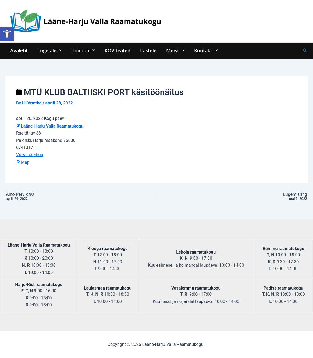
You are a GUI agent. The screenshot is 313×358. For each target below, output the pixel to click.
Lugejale (49, 50)
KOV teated (117, 50)
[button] (7, 34)
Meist (175, 50)
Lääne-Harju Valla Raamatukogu (49, 126)
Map (23, 162)
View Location (29, 154)
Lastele (148, 50)
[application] (59, 50)
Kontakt (206, 50)
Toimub (83, 50)
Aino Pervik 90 (64, 196)
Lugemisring (249, 196)
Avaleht (19, 50)
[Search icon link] (305, 50)
